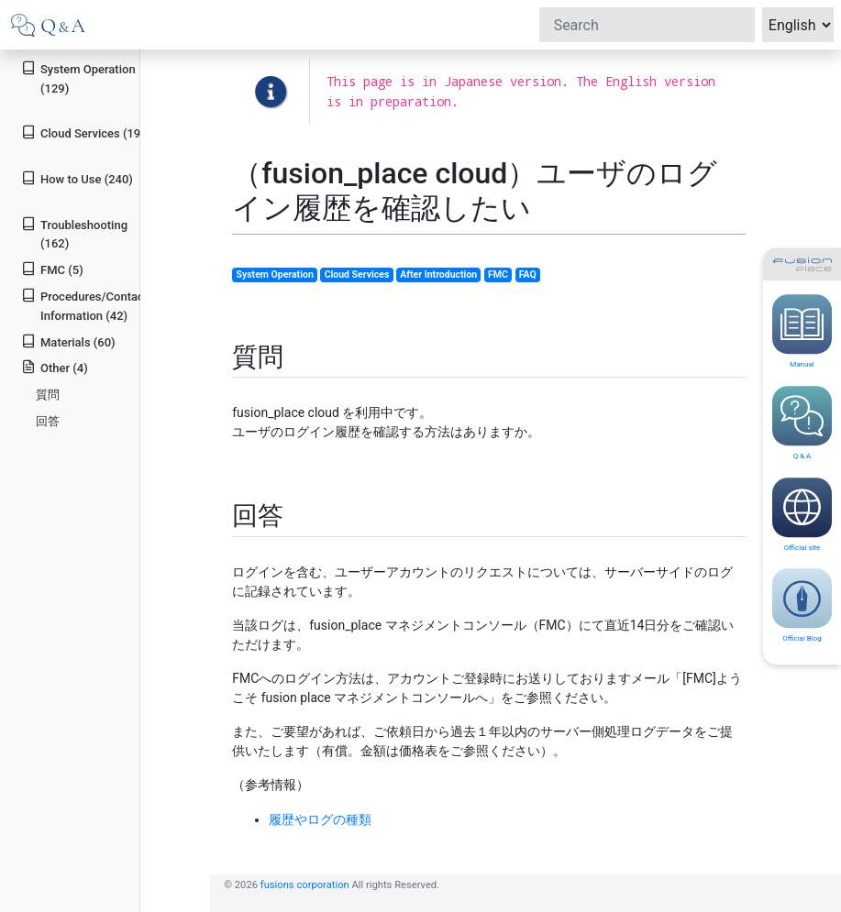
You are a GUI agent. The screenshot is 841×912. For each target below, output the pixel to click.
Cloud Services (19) (83, 132)
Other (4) (54, 367)
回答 (48, 421)
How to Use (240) (77, 178)
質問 (48, 394)
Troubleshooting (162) (74, 233)
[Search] (647, 24)
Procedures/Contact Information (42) (84, 305)
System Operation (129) (78, 77)
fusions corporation (304, 885)
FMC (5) (52, 269)
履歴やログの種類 (320, 819)
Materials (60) (68, 341)
